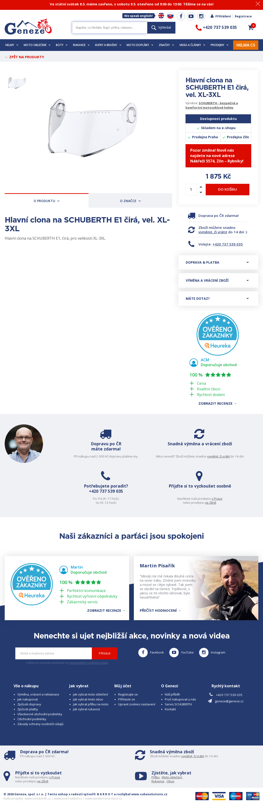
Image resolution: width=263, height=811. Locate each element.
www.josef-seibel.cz (68, 798)
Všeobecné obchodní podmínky (39, 714)
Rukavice (81, 45)
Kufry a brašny (108, 45)
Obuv (170, 781)
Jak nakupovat (27, 699)
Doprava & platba (217, 262)
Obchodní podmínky (31, 719)
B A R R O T (105, 794)
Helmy (11, 45)
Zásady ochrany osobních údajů (40, 724)
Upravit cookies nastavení (136, 704)
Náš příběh (172, 694)
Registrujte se (128, 694)
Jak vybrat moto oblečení (90, 694)
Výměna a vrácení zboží (217, 280)
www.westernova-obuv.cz (103, 798)
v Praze (222, 498)
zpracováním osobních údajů (88, 663)
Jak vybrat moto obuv (88, 699)
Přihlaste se (126, 699)
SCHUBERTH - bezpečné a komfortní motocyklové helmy (212, 105)
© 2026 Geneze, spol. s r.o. (24, 794)
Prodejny (219, 45)
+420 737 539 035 (228, 244)
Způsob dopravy (29, 704)
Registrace (243, 16)
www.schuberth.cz (38, 798)
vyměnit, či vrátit (212, 232)
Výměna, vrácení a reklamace (38, 694)
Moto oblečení (37, 45)
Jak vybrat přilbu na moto (90, 704)
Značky (166, 45)
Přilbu (155, 777)
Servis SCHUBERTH (178, 704)
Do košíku (227, 189)
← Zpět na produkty (24, 56)
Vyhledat (161, 27)
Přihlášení (220, 16)
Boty (62, 45)
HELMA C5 (245, 45)
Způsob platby (27, 709)
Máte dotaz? (217, 298)
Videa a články (192, 45)
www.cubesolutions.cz (149, 794)
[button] (251, 27)
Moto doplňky (140, 45)
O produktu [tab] (46, 201)
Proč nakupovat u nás (180, 699)
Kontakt (170, 709)
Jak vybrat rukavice (86, 709)
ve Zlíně (216, 502)
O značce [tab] (130, 201)
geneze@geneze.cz (229, 701)
